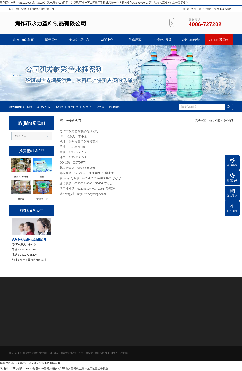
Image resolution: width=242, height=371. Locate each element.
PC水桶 (58, 107)
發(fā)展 (87, 107)
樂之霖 (100, 107)
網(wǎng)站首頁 (23, 39)
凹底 (29, 107)
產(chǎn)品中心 (79, 39)
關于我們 (191, 9)
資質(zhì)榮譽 (191, 39)
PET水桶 (114, 107)
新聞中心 (107, 39)
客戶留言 (20, 136)
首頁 (211, 120)
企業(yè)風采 (162, 39)
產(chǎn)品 (43, 107)
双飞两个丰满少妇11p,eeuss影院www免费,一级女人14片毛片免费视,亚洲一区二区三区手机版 (54, 368)
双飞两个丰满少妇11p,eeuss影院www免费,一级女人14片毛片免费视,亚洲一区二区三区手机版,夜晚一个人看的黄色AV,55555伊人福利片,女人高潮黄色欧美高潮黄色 (94, 2)
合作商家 (206, 9)
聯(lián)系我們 (224, 9)
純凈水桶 (73, 107)
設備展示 (135, 39)
